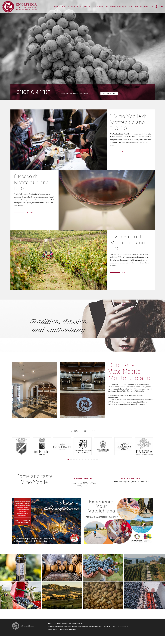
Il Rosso (78, 6)
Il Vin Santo (91, 6)
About (51, 6)
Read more (125, 152)
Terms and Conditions (68, 630)
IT (152, 6)
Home (43, 6)
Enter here (109, 93)
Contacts (143, 6)
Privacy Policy (53, 630)
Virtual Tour (130, 6)
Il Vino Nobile (64, 6)
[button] (68, 460)
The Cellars (106, 6)
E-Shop (117, 6)
